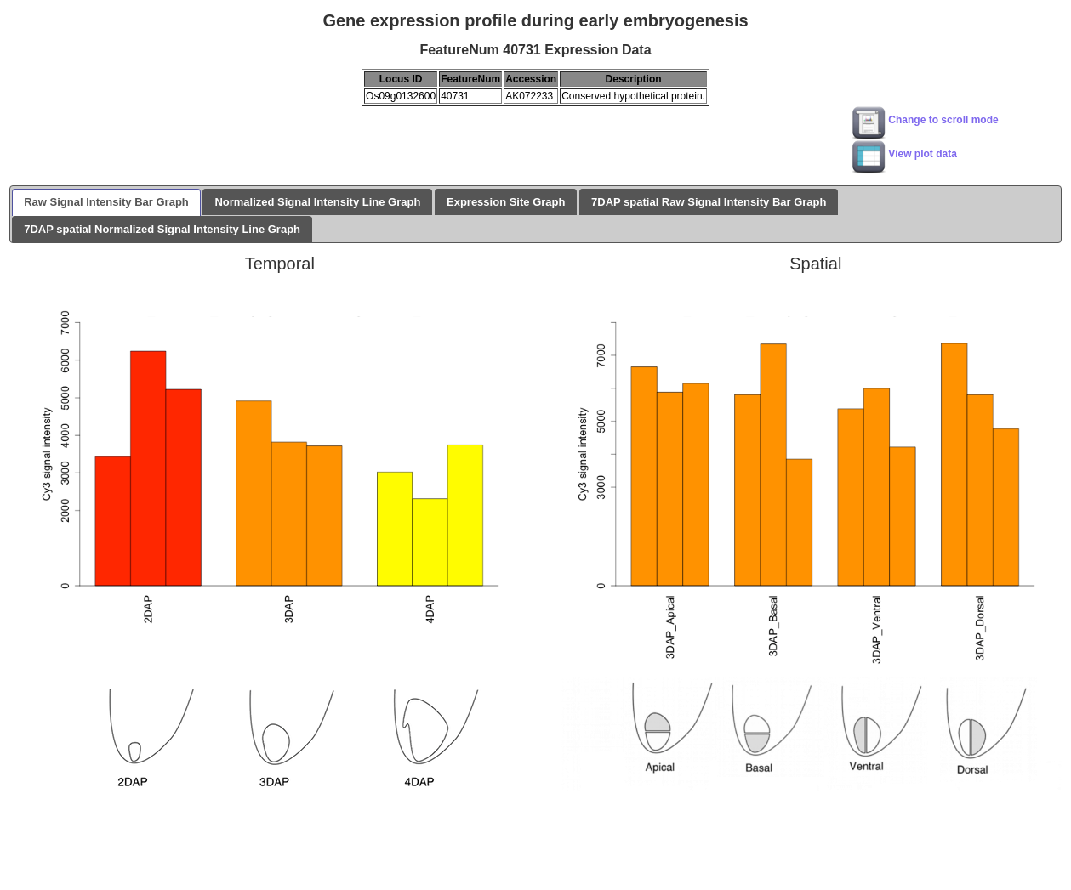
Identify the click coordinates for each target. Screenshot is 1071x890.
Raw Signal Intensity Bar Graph (106, 202)
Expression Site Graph (506, 202)
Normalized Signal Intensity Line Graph (317, 202)
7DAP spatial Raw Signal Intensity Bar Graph (708, 202)
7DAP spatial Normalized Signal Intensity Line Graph (162, 229)
